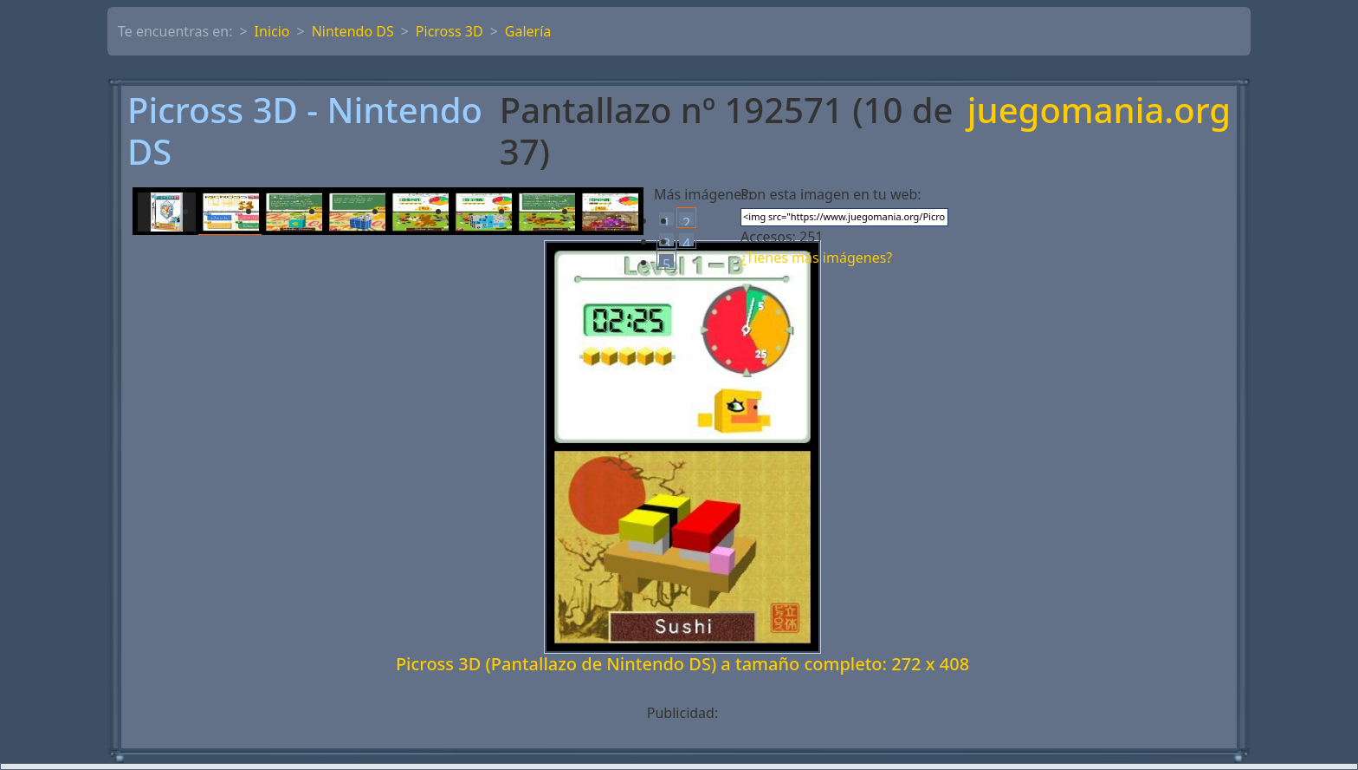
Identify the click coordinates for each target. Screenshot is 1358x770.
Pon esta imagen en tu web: (831, 194)
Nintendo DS (353, 31)
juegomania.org (1099, 111)
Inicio (272, 31)
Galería (528, 31)
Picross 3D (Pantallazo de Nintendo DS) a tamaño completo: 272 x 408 (682, 663)
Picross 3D (449, 31)
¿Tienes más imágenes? (816, 257)
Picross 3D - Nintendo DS (304, 131)
